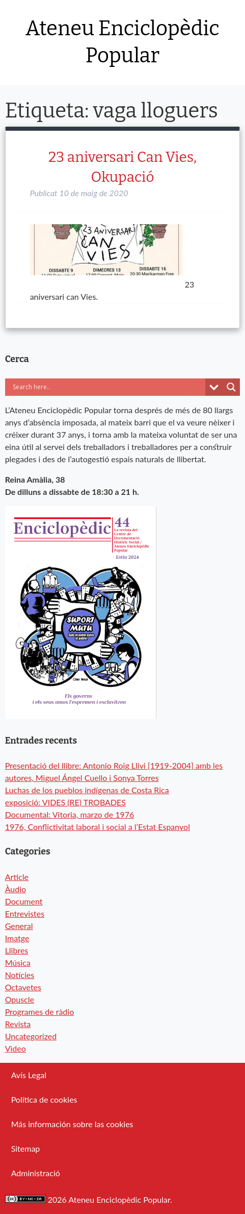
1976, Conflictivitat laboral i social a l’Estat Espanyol (97, 826)
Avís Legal (28, 1075)
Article (17, 877)
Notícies (20, 975)
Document (24, 901)
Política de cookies (44, 1099)
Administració (35, 1173)
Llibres (17, 950)
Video (15, 1048)
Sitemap (25, 1148)
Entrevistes (24, 913)
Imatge (17, 938)
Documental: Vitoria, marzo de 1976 (69, 814)
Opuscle (19, 999)
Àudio (15, 889)
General (19, 926)
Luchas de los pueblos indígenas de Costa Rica (87, 790)
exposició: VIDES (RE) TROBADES (65, 802)
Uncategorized (31, 1036)
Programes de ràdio (39, 1011)
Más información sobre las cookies (72, 1124)
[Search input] (108, 387)
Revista (18, 1024)
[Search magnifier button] (231, 387)
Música (18, 962)
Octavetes (23, 987)
